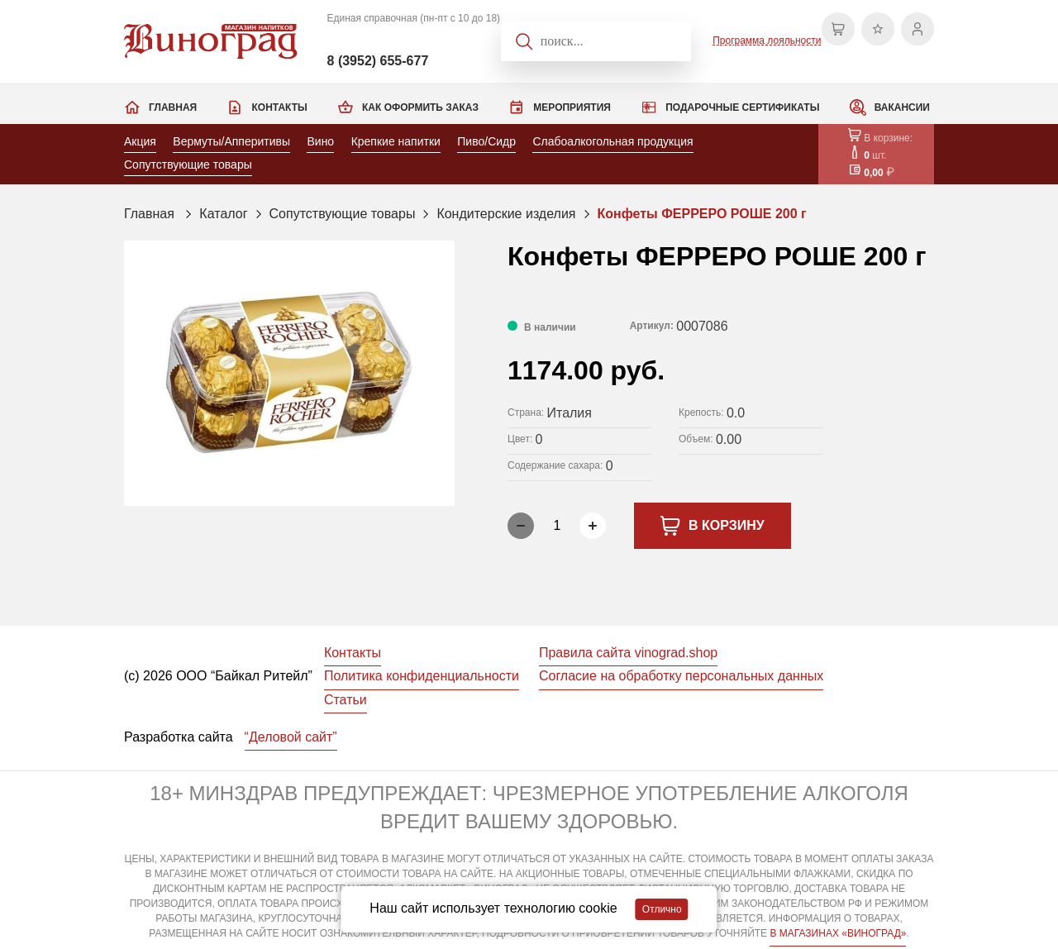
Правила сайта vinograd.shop (628, 653)
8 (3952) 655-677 (378, 61)
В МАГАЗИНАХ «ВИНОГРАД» (838, 933)
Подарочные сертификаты (742, 107)
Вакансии (902, 107)
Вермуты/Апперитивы (231, 141)
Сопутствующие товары (188, 164)
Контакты (279, 107)
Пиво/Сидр (486, 141)
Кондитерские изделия (505, 214)
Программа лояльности (766, 40)
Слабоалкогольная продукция (612, 141)
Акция (140, 141)
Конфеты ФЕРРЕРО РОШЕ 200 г (702, 214)
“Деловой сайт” (291, 737)
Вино (320, 141)
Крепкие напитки (396, 141)
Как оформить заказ (420, 107)
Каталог (223, 214)
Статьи (345, 700)
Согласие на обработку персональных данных (681, 676)
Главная (173, 107)
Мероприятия (572, 107)
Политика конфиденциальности (421, 676)
